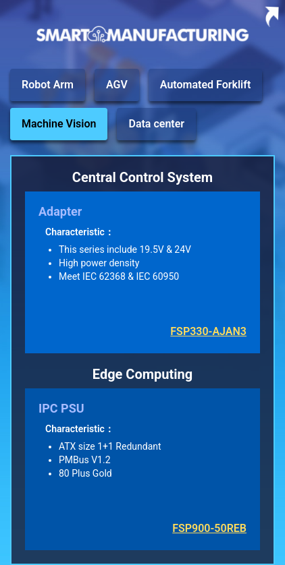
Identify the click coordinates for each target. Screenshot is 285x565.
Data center (156, 123)
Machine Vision (59, 123)
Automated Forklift (205, 84)
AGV (117, 84)
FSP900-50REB (209, 528)
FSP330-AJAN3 (208, 331)
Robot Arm (48, 84)
